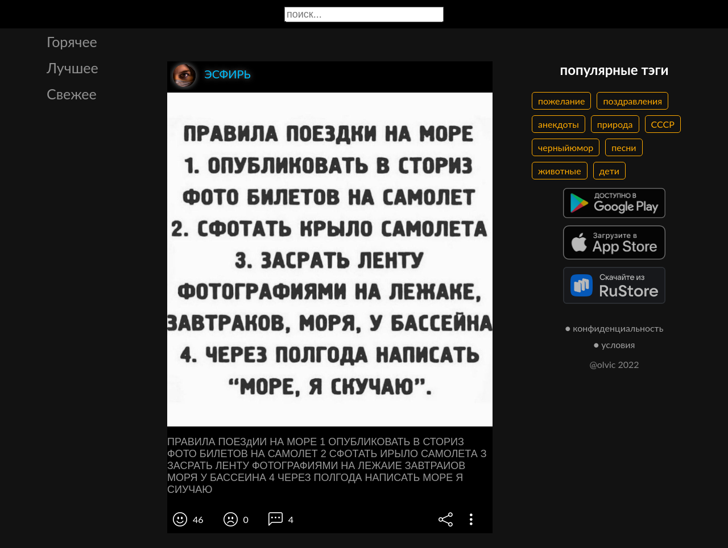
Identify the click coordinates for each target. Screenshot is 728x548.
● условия (614, 344)
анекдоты (558, 124)
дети (609, 170)
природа (615, 124)
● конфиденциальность (614, 328)
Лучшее (72, 67)
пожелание (561, 100)
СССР (663, 124)
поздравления (632, 100)
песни (623, 147)
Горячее (72, 41)
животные (559, 170)
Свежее (72, 93)
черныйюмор (565, 147)
